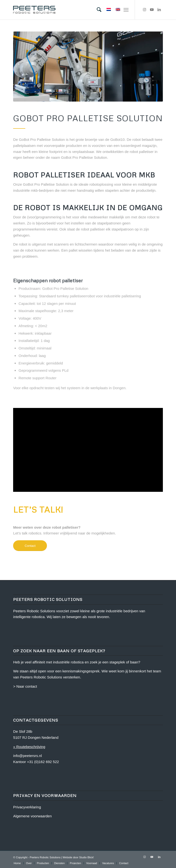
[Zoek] (96, 9)
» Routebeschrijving (29, 747)
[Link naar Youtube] (152, 9)
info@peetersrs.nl (27, 756)
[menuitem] (96, 9)
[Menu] (126, 10)
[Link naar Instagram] (144, 9)
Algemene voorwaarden (32, 816)
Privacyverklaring (27, 807)
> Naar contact (25, 686)
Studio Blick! (86, 857)
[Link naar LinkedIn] (159, 9)
